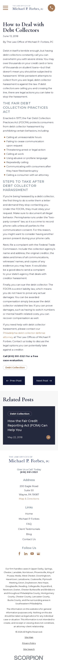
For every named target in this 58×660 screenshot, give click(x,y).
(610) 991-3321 (29, 472)
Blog (29, 534)
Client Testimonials (29, 529)
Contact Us (29, 539)
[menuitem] (29, 637)
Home (29, 513)
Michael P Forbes (29, 518)
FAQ (29, 523)
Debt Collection (15, 367)
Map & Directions (29, 498)
